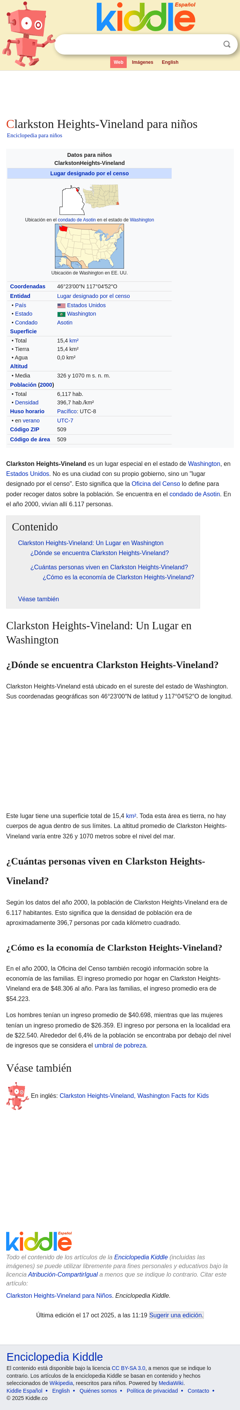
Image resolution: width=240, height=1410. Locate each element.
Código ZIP (24, 429)
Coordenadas (27, 286)
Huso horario (27, 411)
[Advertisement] (120, 92)
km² (74, 341)
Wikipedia (61, 1383)
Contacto (198, 1391)
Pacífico (67, 411)
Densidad (26, 402)
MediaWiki (171, 1383)
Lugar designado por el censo (89, 173)
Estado (23, 314)
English (170, 62)
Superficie (23, 331)
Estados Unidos (86, 305)
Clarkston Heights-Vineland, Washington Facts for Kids (134, 1095)
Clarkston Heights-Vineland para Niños (59, 1295)
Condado (26, 322)
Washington (142, 220)
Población (23, 385)
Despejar (211, 44)
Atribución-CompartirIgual (63, 1274)
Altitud (19, 366)
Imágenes (142, 62)
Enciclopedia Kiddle (141, 1257)
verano (31, 420)
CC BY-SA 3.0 (128, 1368)
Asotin (65, 322)
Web (118, 62)
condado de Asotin (77, 220)
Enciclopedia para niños (34, 135)
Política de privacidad (152, 1391)
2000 (46, 385)
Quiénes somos (98, 1391)
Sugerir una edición (175, 1315)
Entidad (20, 296)
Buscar (227, 44)
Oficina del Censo (156, 484)
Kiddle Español (24, 1391)
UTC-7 (65, 420)
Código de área (30, 439)
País (20, 305)
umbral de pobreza (120, 1045)
